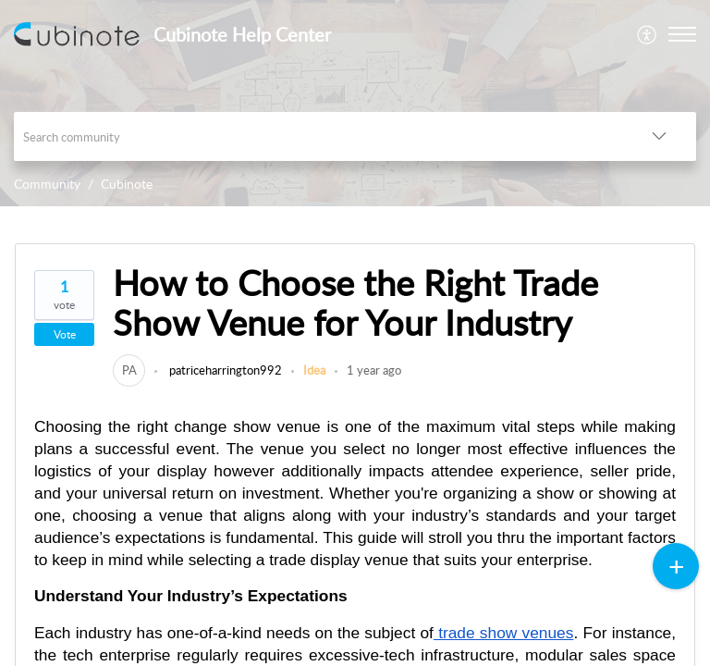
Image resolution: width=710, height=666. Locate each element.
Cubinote (127, 183)
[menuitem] (647, 34)
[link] (129, 370)
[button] (647, 34)
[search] (318, 136)
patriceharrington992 (224, 370)
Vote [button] (65, 334)
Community (47, 183)
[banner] (355, 103)
